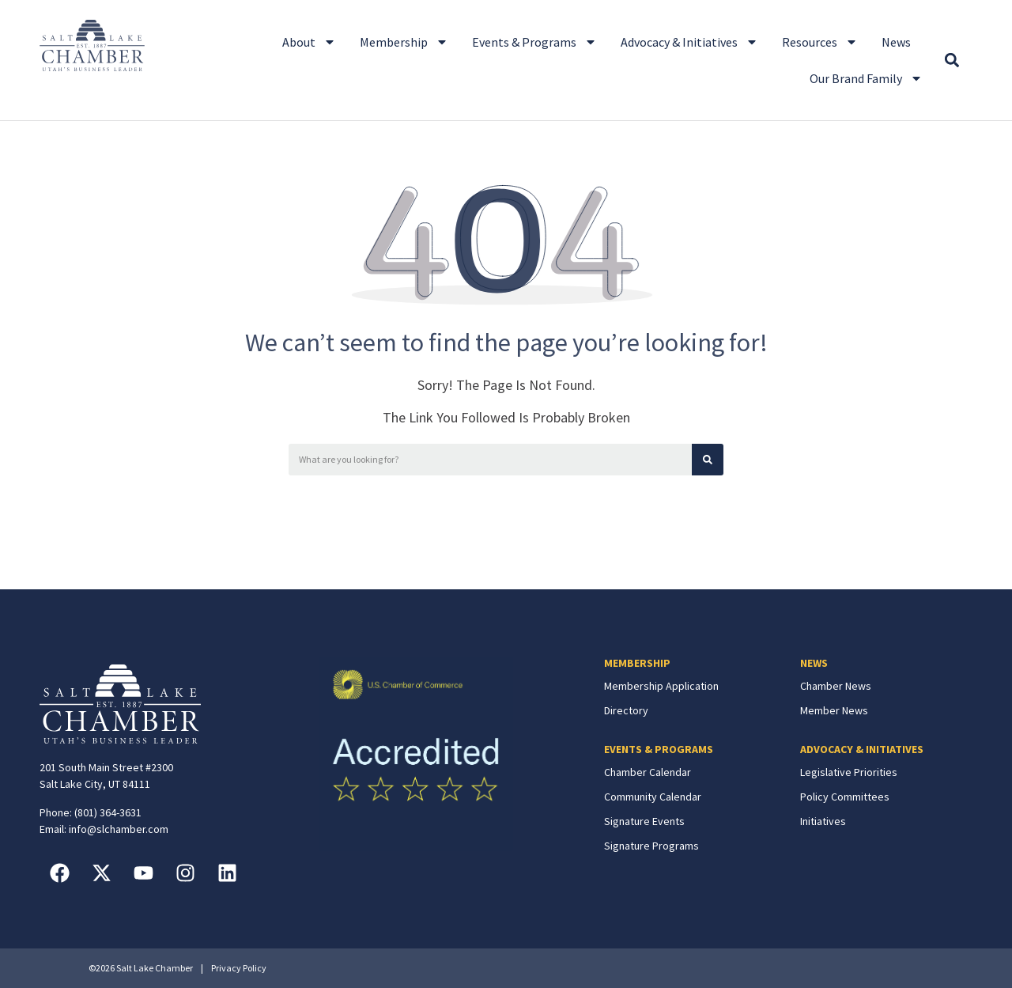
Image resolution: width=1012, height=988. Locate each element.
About (309, 42)
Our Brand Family (866, 78)
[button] (951, 60)
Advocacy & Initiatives (689, 42)
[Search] (707, 459)
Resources (820, 42)
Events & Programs (534, 42)
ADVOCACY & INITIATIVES (861, 749)
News (896, 42)
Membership (404, 42)
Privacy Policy (238, 968)
